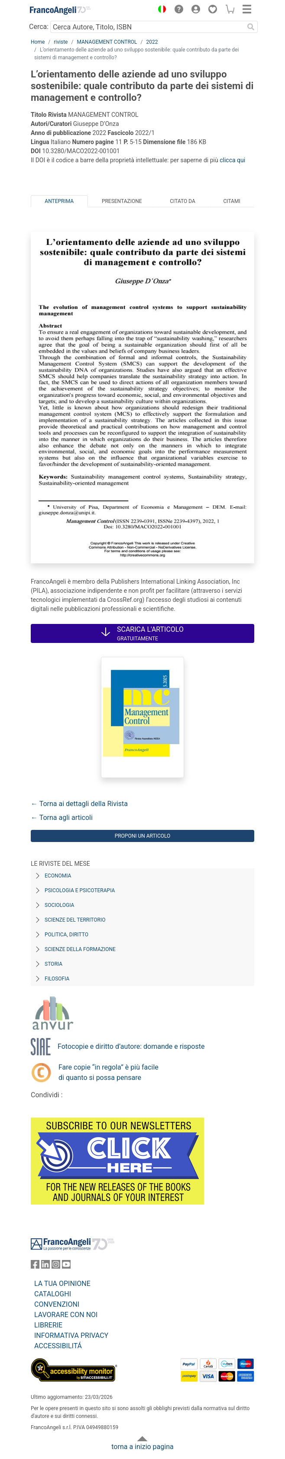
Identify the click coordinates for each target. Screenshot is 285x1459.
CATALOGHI (52, 1294)
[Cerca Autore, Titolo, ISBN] (147, 27)
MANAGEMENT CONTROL (107, 42)
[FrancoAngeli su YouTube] (66, 1266)
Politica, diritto (66, 935)
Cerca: (39, 26)
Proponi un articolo (143, 836)
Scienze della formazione (80, 949)
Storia (53, 964)
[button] (159, 10)
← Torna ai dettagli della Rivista (79, 804)
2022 (152, 42)
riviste (61, 42)
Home (38, 42)
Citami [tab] (231, 201)
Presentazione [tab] (122, 201)
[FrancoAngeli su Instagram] (56, 1266)
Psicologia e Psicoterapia (80, 890)
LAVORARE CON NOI (65, 1315)
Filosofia (57, 979)
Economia (58, 876)
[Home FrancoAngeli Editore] (60, 10)
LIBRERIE (48, 1325)
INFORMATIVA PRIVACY (71, 1335)
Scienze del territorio (75, 920)
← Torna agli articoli (62, 817)
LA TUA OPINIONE (62, 1283)
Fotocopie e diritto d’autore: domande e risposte (131, 1046)
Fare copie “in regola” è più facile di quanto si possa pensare (108, 1072)
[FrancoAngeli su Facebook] (35, 1266)
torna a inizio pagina (142, 1447)
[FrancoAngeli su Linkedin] (45, 1266)
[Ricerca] (251, 27)
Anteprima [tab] (59, 201)
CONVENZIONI (56, 1304)
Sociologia (59, 905)
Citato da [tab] (182, 201)
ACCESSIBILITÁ (58, 1346)
